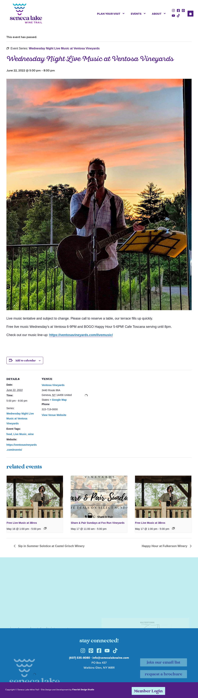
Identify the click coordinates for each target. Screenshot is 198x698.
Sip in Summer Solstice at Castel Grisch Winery (50, 546)
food (9, 434)
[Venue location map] (86, 395)
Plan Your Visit (111, 13)
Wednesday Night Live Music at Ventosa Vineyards (20, 418)
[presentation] (35, 497)
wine (31, 434)
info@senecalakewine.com (110, 657)
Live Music (20, 434)
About (159, 13)
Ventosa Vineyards (53, 385)
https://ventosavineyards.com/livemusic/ (81, 335)
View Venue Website (54, 415)
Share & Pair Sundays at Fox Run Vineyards (97, 522)
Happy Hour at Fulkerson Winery (165, 546)
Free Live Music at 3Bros (22, 522)
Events (138, 13)
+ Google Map (58, 399)
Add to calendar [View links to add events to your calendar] (25, 360)
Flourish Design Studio (83, 689)
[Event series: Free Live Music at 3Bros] (45, 528)
